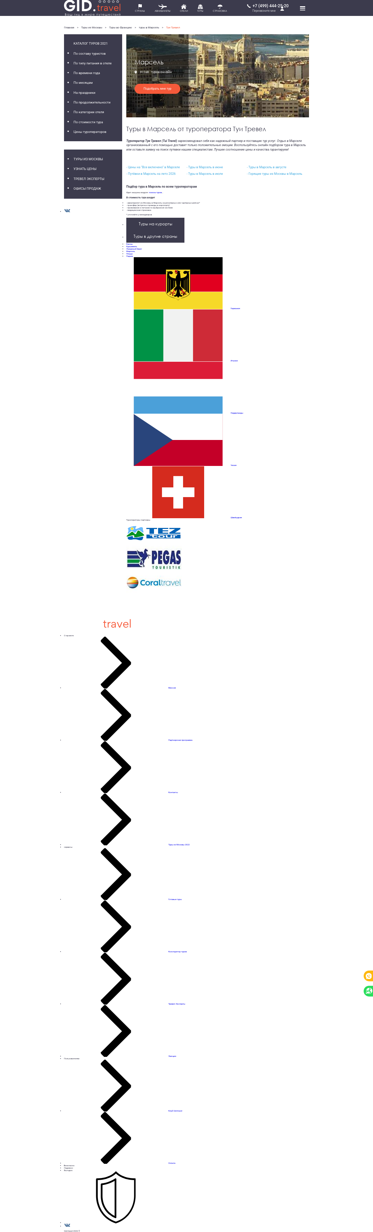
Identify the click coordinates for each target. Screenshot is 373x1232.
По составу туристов (90, 53)
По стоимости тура (88, 122)
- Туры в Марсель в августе (266, 167)
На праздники (84, 93)
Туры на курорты (155, 223)
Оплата (172, 1163)
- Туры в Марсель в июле (204, 174)
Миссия (172, 687)
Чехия (234, 465)
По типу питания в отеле (93, 63)
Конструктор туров (178, 951)
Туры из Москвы (91, 27)
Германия (235, 308)
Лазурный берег (134, 249)
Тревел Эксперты (89, 179)
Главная (69, 27)
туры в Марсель (149, 27)
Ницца (129, 253)
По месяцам (83, 82)
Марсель (130, 251)
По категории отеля (89, 112)
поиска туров (155, 192)
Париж (129, 256)
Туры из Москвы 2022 (179, 844)
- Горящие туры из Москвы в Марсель (274, 174)
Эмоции (172, 1056)
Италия (234, 360)
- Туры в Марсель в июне (204, 167)
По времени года (87, 73)
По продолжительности (92, 102)
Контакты (173, 792)
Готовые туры (175, 899)
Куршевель (131, 246)
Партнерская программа (181, 740)
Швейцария (236, 517)
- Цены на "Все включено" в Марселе (153, 167)
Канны (129, 244)
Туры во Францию (120, 27)
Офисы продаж (87, 188)
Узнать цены (85, 169)
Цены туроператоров (90, 132)
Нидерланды (237, 413)
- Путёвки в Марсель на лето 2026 (151, 174)
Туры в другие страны (155, 236)
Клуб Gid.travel (175, 1110)
